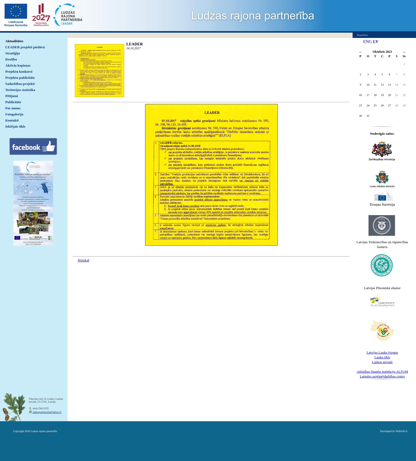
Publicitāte (13, 102)
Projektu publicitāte (20, 78)
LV (376, 41)
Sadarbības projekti (20, 84)
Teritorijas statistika (20, 90)
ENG (367, 41)
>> (404, 52)
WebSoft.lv (402, 431)
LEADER (134, 44)
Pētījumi (11, 96)
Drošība (11, 59)
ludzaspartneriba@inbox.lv (47, 412)
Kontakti (12, 120)
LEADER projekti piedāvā (25, 47)
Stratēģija (12, 53)
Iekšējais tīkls (15, 126)
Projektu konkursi (18, 71)
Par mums (12, 108)
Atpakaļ (83, 260)
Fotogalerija (14, 114)
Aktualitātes (14, 41)
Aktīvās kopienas (18, 65)
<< (360, 52)
